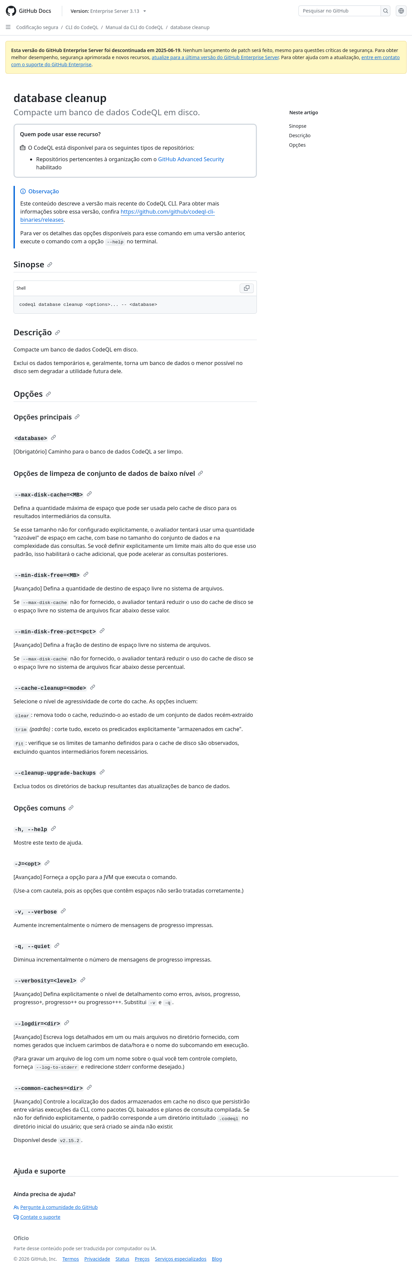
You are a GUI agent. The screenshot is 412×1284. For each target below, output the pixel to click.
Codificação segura (37, 27)
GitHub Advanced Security (191, 159)
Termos (71, 1259)
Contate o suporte (37, 1217)
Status (122, 1259)
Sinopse (33, 264)
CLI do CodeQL (82, 27)
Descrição (37, 332)
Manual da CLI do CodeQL (134, 27)
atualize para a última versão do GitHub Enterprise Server (215, 57)
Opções (32, 393)
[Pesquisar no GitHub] (340, 11)
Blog (217, 1259)
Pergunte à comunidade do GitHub (56, 1207)
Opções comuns (44, 808)
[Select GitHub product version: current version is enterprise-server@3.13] (108, 11)
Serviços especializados (180, 1259)
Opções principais (47, 416)
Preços (142, 1259)
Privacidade (97, 1259)
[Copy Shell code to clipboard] (247, 288)
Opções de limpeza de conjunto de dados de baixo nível (108, 473)
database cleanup (190, 27)
